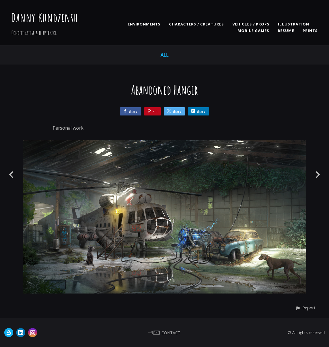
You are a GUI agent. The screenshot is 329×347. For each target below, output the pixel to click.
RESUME (286, 30)
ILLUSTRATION (293, 24)
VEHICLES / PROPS (251, 24)
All (165, 55)
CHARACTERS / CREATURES (196, 24)
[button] (305, 308)
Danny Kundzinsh (44, 17)
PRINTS (310, 30)
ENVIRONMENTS (144, 24)
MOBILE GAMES (253, 30)
